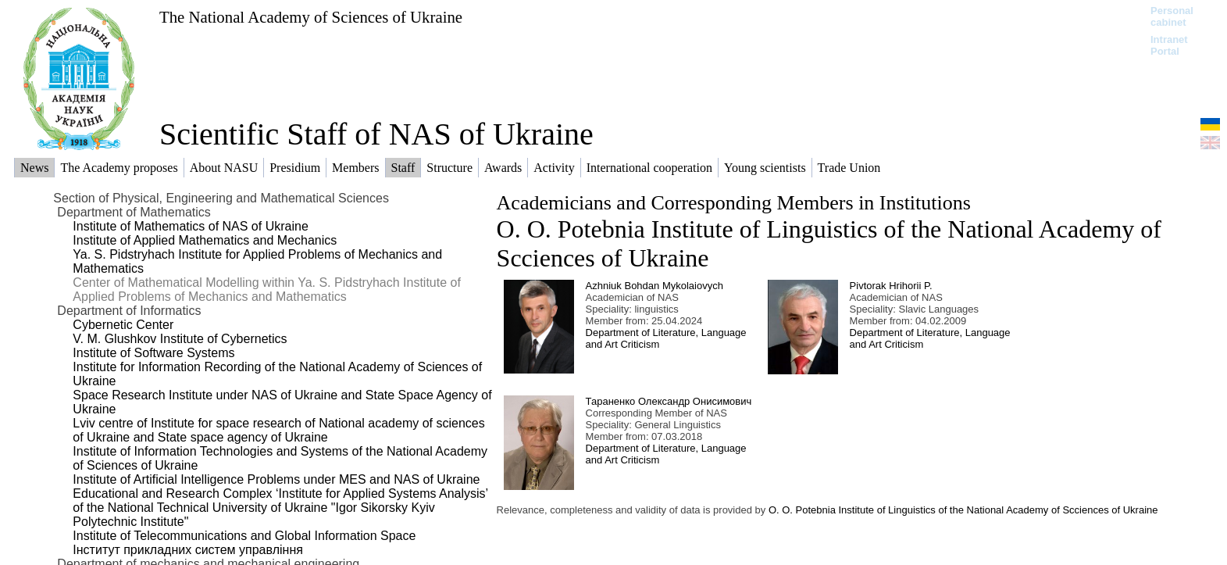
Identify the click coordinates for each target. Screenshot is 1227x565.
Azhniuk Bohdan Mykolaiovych (654, 285)
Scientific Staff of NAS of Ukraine (376, 134)
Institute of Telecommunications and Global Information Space (244, 535)
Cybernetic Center (123, 324)
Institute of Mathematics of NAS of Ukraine (190, 226)
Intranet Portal (1169, 45)
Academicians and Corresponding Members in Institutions (734, 202)
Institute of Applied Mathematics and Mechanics (205, 240)
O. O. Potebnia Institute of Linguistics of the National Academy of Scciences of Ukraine (963, 510)
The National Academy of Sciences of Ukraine (310, 17)
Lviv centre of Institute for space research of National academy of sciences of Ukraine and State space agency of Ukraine (278, 430)
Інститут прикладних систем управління (188, 549)
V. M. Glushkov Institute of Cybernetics (180, 338)
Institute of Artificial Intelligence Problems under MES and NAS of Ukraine (276, 479)
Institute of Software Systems (153, 352)
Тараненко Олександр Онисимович (669, 401)
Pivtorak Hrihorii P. (891, 285)
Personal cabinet (1171, 16)
